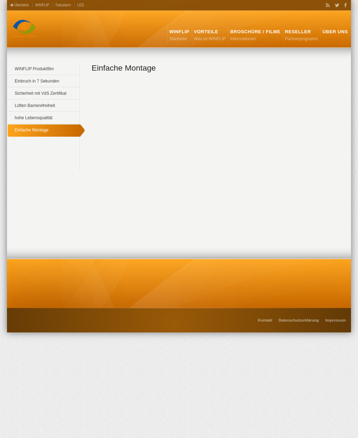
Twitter (335, 5)
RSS (326, 5)
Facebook (344, 5)
